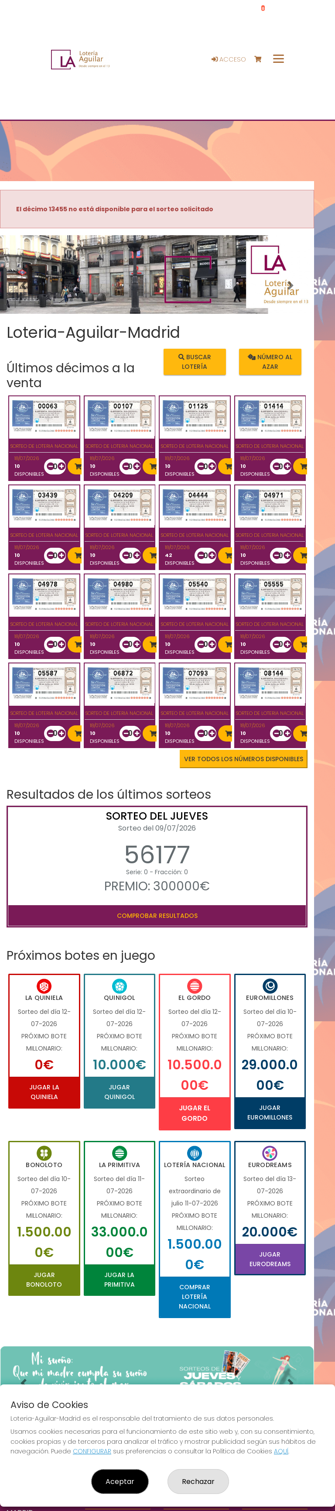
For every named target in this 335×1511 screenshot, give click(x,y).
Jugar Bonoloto (44, 1280)
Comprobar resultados (157, 915)
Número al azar (270, 361)
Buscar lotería (194, 361)
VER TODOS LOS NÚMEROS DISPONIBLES (243, 759)
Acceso (229, 59)
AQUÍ (281, 1451)
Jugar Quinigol (119, 1092)
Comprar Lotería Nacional (195, 1297)
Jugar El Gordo (194, 1113)
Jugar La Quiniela (44, 1092)
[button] (23, 285)
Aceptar (120, 1482)
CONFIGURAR (92, 1451)
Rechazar (198, 1482)
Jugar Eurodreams (270, 1259)
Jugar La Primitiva (119, 1280)
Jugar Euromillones (269, 1112)
